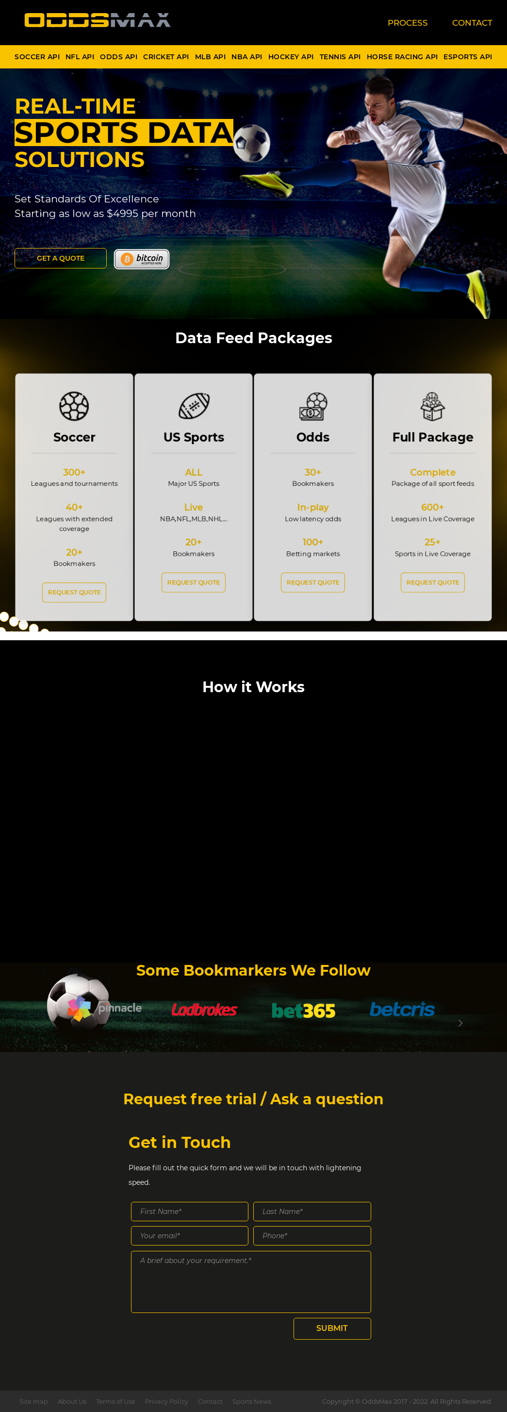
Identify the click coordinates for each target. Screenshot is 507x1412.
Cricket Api (166, 56)
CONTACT (472, 23)
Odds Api (118, 56)
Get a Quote (60, 258)
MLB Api (210, 56)
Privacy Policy (166, 1401)
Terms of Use (115, 1401)
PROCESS (408, 23)
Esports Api (467, 56)
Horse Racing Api (402, 56)
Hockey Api (291, 56)
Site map (33, 1401)
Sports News (251, 1401)
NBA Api (246, 56)
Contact (210, 1401)
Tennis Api (340, 56)
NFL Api (80, 56)
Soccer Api (37, 56)
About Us (72, 1401)
